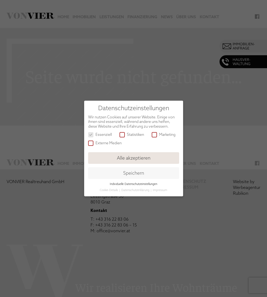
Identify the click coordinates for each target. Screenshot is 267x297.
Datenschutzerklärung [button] (135, 190)
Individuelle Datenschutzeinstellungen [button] (133, 184)
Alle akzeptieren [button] (133, 158)
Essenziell (100, 134)
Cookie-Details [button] (109, 190)
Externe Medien (105, 143)
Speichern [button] (133, 173)
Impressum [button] (160, 190)
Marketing (163, 134)
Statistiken (132, 134)
